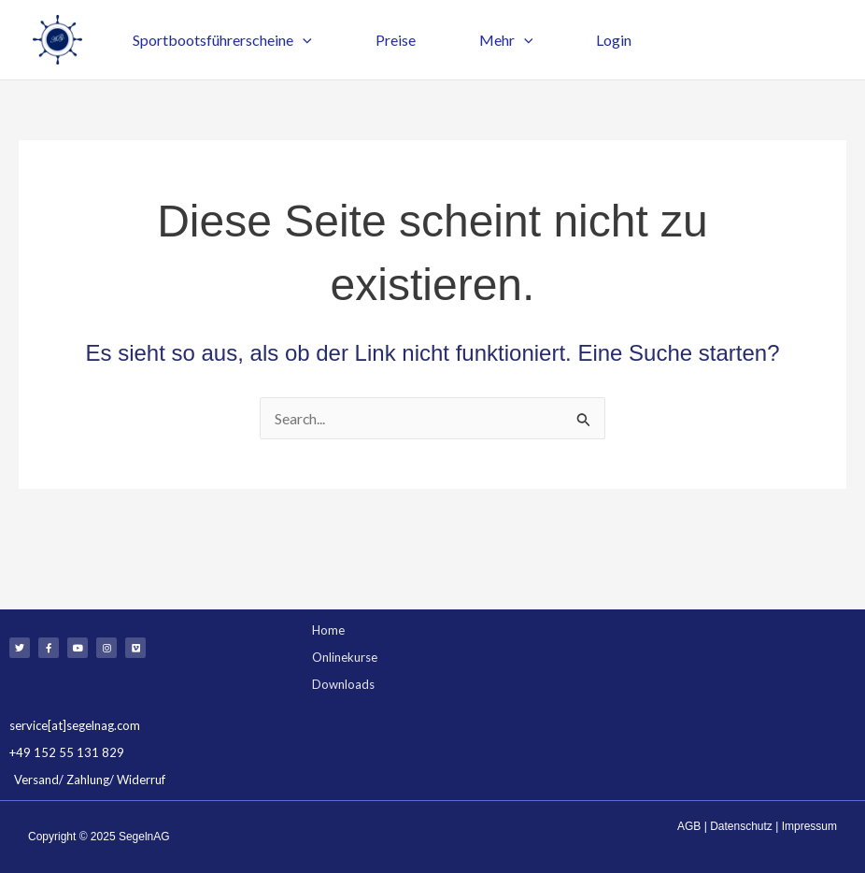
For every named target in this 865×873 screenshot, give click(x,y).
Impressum (809, 826)
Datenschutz (741, 826)
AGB (689, 826)
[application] (300, 40)
